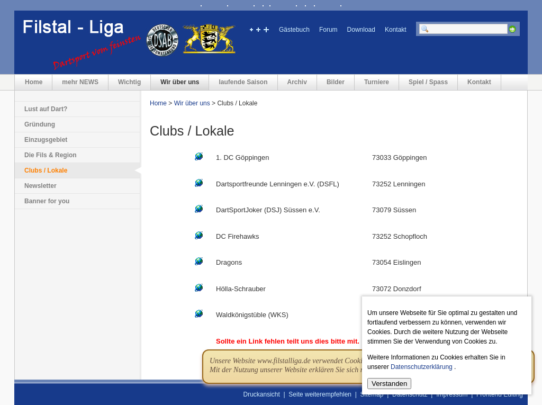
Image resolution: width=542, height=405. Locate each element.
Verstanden (389, 384)
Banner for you (46, 201)
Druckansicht (261, 394)
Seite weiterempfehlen (319, 394)
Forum (328, 29)
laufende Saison (243, 82)
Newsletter (40, 186)
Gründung (39, 124)
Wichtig (129, 82)
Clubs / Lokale (45, 170)
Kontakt (395, 29)
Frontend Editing (499, 394)
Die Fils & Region (50, 155)
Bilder (336, 82)
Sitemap (372, 394)
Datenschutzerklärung (422, 367)
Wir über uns (179, 82)
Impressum (451, 394)
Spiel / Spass (428, 82)
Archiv (297, 82)
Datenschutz (410, 394)
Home (33, 82)
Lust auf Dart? (45, 109)
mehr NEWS (80, 82)
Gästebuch (294, 29)
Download (361, 29)
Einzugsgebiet (45, 139)
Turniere (376, 82)
